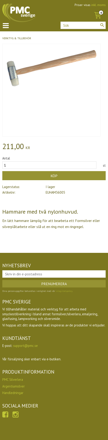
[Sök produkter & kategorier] (83, 25)
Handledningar (12, 393)
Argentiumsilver (13, 386)
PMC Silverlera (12, 379)
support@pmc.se (25, 345)
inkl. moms (98, 5)
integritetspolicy (64, 291)
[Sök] (102, 25)
